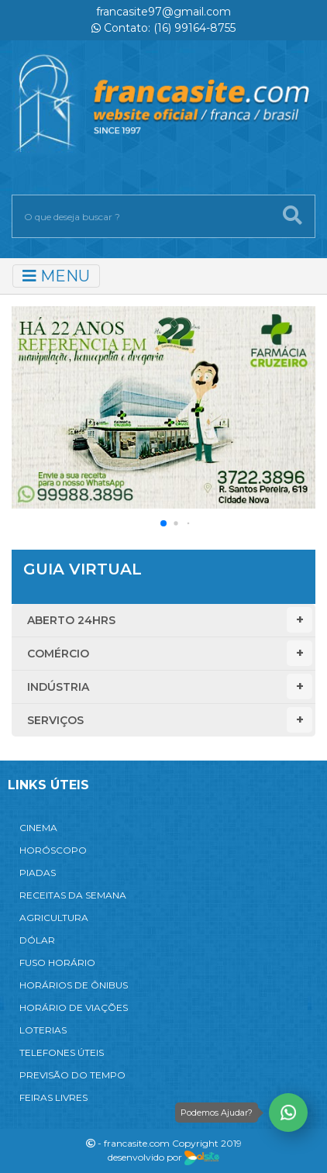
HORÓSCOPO (53, 850)
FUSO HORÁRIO (57, 962)
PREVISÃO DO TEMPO (72, 1075)
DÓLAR (37, 940)
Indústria (169, 686)
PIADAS (37, 872)
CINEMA (38, 827)
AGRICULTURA (53, 917)
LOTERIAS (43, 1030)
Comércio (169, 653)
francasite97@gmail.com (163, 12)
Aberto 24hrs (169, 620)
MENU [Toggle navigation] (56, 276)
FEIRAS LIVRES (53, 1097)
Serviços (169, 720)
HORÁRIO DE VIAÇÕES (73, 1007)
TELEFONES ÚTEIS (61, 1052)
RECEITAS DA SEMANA (72, 895)
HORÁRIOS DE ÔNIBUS (73, 985)
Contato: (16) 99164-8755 (163, 28)
